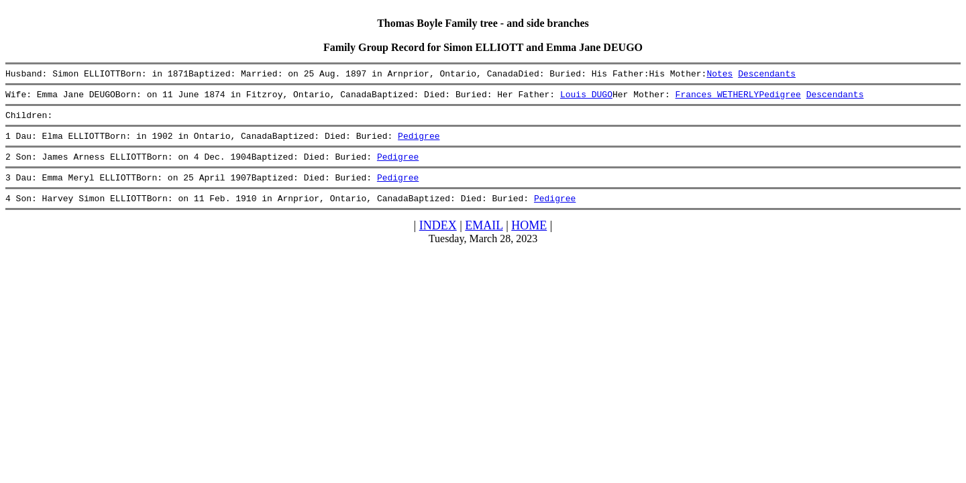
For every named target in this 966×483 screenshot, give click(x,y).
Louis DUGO (586, 98)
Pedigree (779, 98)
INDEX (438, 239)
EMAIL (483, 239)
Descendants (767, 75)
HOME (529, 239)
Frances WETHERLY (717, 98)
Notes (719, 75)
